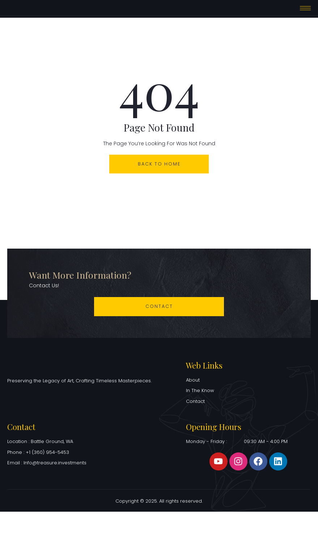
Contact (159, 321)
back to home (159, 178)
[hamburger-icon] (305, 15)
